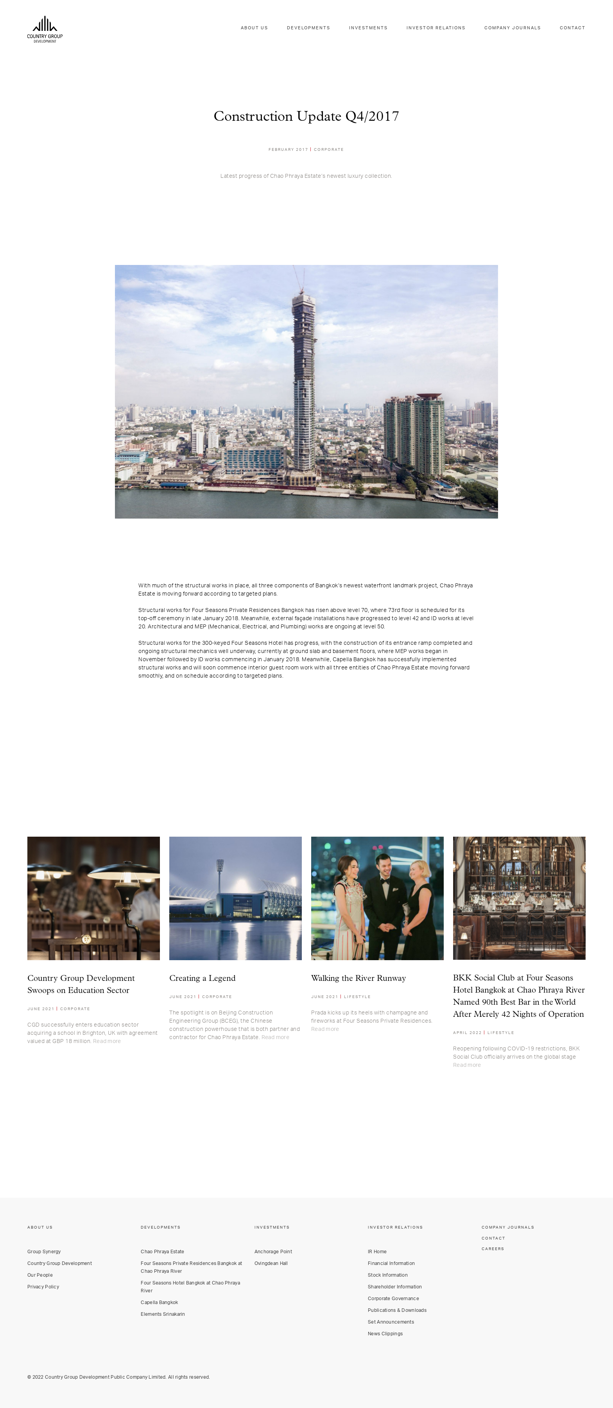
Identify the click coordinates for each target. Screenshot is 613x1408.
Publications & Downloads (397, 1310)
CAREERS (493, 1249)
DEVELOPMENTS (323, 29)
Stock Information (388, 1274)
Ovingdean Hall (271, 1263)
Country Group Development (59, 1263)
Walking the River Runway (358, 979)
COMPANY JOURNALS (516, 29)
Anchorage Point (273, 1251)
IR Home (377, 1251)
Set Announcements (391, 1321)
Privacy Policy (43, 1286)
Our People (40, 1274)
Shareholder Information (395, 1286)
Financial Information (391, 1263)
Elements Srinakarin (163, 1313)
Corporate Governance (393, 1298)
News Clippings (385, 1333)
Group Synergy (44, 1251)
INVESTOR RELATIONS (443, 29)
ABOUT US (272, 29)
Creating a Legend (202, 979)
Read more (107, 1041)
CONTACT (574, 29)
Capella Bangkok (159, 1302)
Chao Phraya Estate (162, 1251)
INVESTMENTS (380, 29)
